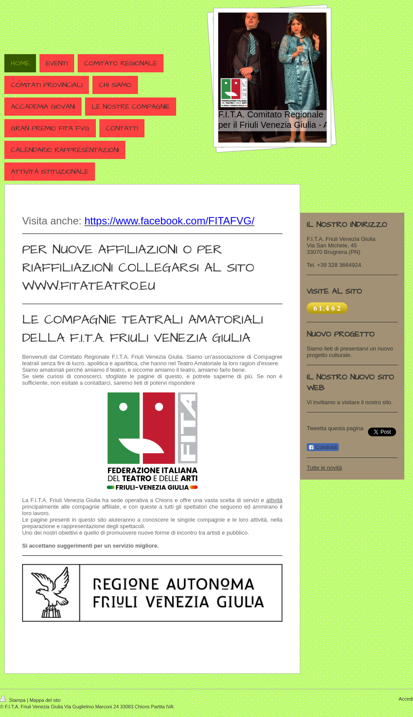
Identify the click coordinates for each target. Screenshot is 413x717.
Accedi (406, 698)
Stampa (13, 700)
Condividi (322, 447)
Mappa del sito (45, 700)
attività (274, 500)
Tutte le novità (324, 467)
